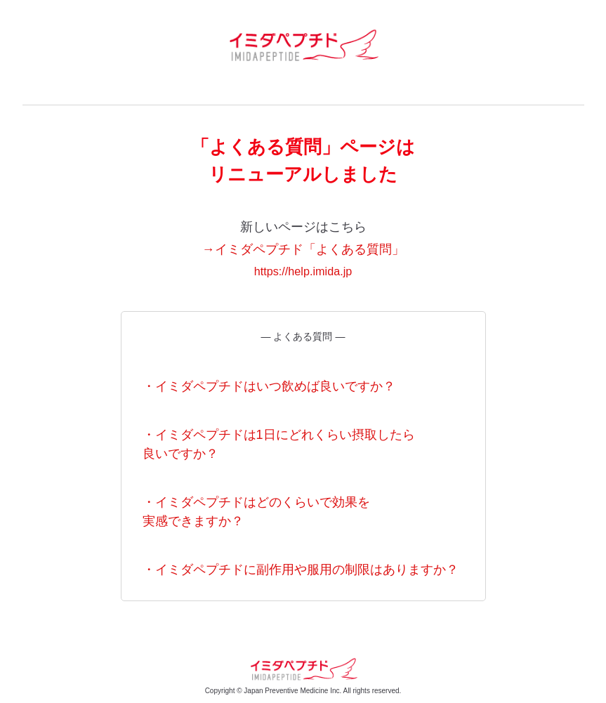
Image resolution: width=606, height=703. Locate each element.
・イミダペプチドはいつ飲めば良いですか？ (269, 386)
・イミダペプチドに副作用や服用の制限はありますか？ (301, 570)
